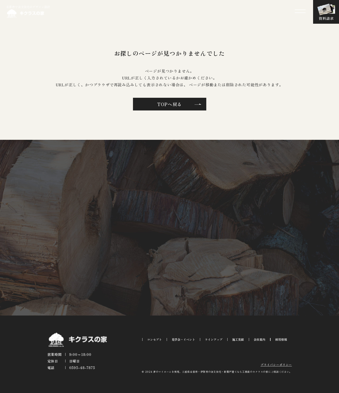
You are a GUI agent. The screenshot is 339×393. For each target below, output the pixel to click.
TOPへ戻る (169, 104)
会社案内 (259, 339)
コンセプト (154, 339)
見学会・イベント (183, 339)
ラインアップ (213, 339)
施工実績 (238, 339)
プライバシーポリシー (276, 364)
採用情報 (281, 339)
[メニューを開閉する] (300, 11)
